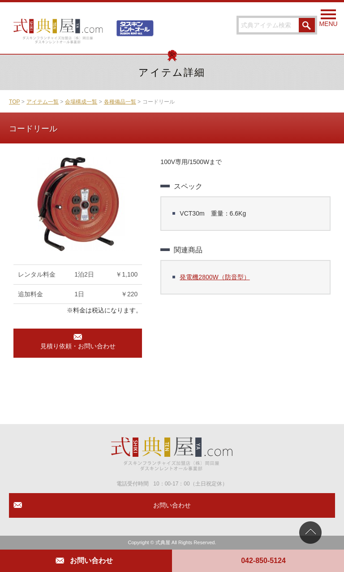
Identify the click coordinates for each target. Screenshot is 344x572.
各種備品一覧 (120, 102)
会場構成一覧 (81, 102)
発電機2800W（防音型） (214, 277)
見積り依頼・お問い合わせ (78, 346)
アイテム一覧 (42, 102)
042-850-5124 (263, 560)
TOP (14, 102)
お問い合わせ (91, 560)
